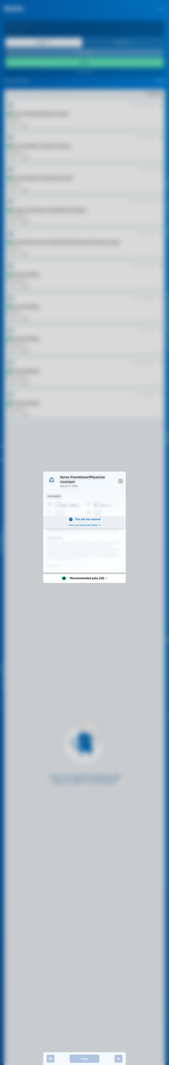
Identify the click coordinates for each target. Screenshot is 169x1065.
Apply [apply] (84, 1058)
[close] (120, 481)
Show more (53, 566)
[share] (50, 1059)
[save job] (118, 1059)
